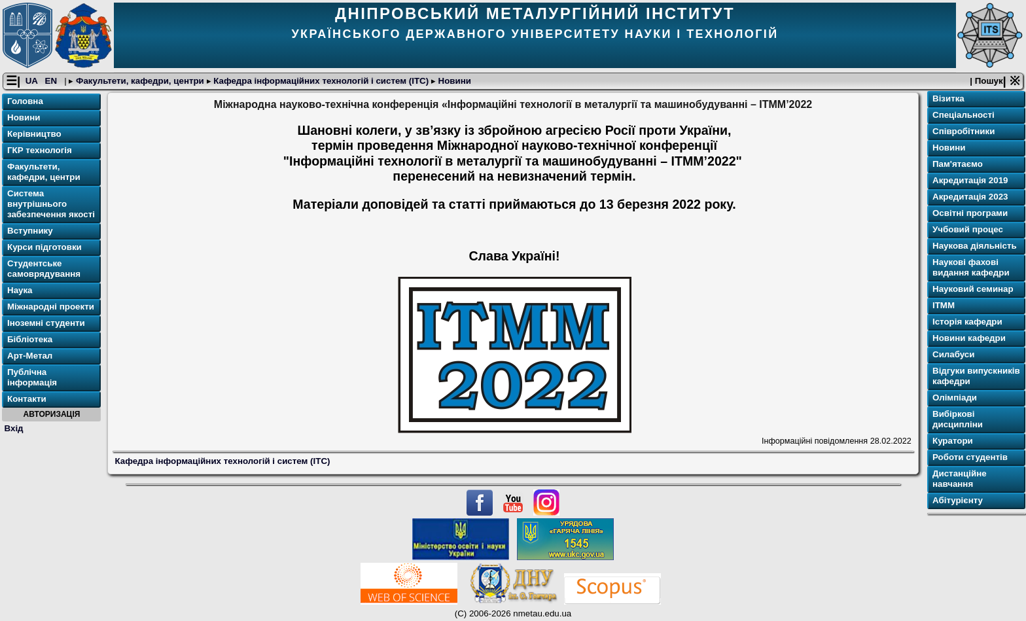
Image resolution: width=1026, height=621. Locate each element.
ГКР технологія (39, 150)
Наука (20, 290)
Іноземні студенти (46, 323)
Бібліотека (29, 339)
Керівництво (34, 134)
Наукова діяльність (974, 246)
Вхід (14, 428)
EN (52, 81)
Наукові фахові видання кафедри (971, 267)
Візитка (948, 98)
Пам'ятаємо (957, 164)
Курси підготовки (44, 247)
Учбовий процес (967, 229)
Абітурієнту (957, 500)
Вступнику (30, 231)
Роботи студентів (970, 457)
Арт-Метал (29, 356)
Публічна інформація (32, 377)
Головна (25, 101)
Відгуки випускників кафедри (976, 376)
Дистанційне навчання (959, 479)
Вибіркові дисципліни (957, 419)
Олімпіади (954, 397)
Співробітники (963, 131)
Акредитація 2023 (970, 197)
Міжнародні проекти (50, 306)
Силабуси (953, 354)
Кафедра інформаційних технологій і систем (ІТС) (321, 81)
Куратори (952, 441)
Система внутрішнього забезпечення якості (51, 203)
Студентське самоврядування (43, 268)
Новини (453, 81)
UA (33, 81)
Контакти (26, 399)
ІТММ (943, 305)
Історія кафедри (967, 322)
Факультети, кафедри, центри (139, 81)
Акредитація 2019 (970, 180)
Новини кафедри (969, 338)
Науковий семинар (973, 289)
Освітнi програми (970, 213)
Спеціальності (963, 115)
